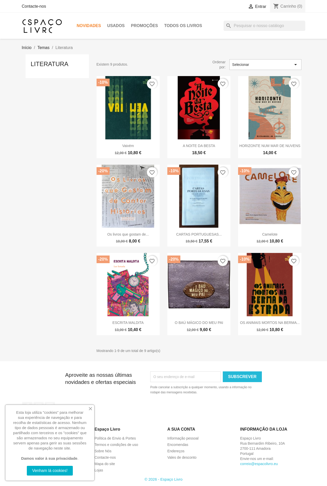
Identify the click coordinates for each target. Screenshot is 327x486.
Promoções (144, 25)
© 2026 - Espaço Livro (164, 479)
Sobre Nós (103, 451)
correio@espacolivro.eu (259, 464)
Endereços (175, 451)
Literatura (49, 63)
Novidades (89, 25)
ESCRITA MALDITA (128, 323)
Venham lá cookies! (50, 470)
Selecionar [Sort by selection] (265, 65)
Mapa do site (105, 464)
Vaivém (128, 146)
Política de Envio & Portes (115, 438)
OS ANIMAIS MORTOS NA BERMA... (270, 323)
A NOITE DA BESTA (199, 146)
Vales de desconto (181, 457)
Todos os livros (183, 25)
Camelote (269, 234)
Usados (116, 25)
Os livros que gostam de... (128, 234)
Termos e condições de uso (116, 445)
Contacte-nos (34, 6)
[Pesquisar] (264, 26)
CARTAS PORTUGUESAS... (199, 234)
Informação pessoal (182, 438)
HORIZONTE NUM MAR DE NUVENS (269, 146)
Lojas (99, 470)
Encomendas (177, 445)
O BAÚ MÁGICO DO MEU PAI (199, 323)
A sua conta (181, 429)
